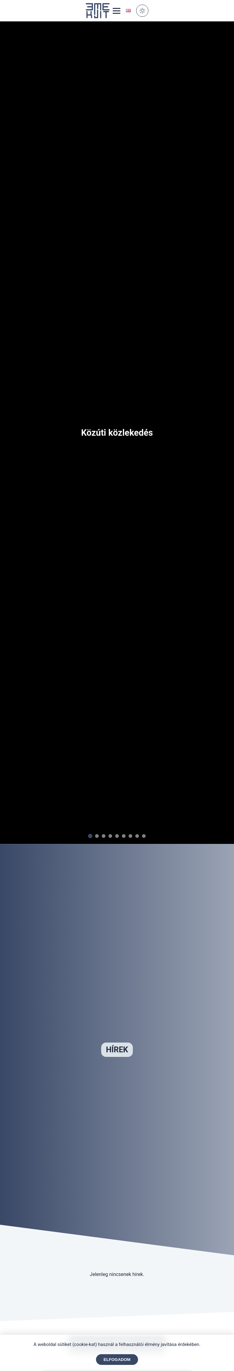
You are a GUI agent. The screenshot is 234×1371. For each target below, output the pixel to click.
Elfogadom (117, 1359)
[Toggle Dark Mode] (142, 11)
